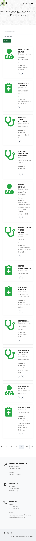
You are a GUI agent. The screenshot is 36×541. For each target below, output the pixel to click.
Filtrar (7, 41)
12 (21, 447)
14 (32, 447)
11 (16, 447)
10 (11, 447)
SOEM (31, 536)
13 (27, 447)
